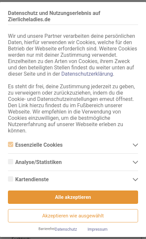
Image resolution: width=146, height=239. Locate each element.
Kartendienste (28, 179)
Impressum (97, 229)
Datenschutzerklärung (87, 74)
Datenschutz (66, 229)
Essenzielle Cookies (35, 145)
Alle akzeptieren (73, 197)
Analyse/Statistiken (35, 162)
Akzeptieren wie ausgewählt (73, 216)
